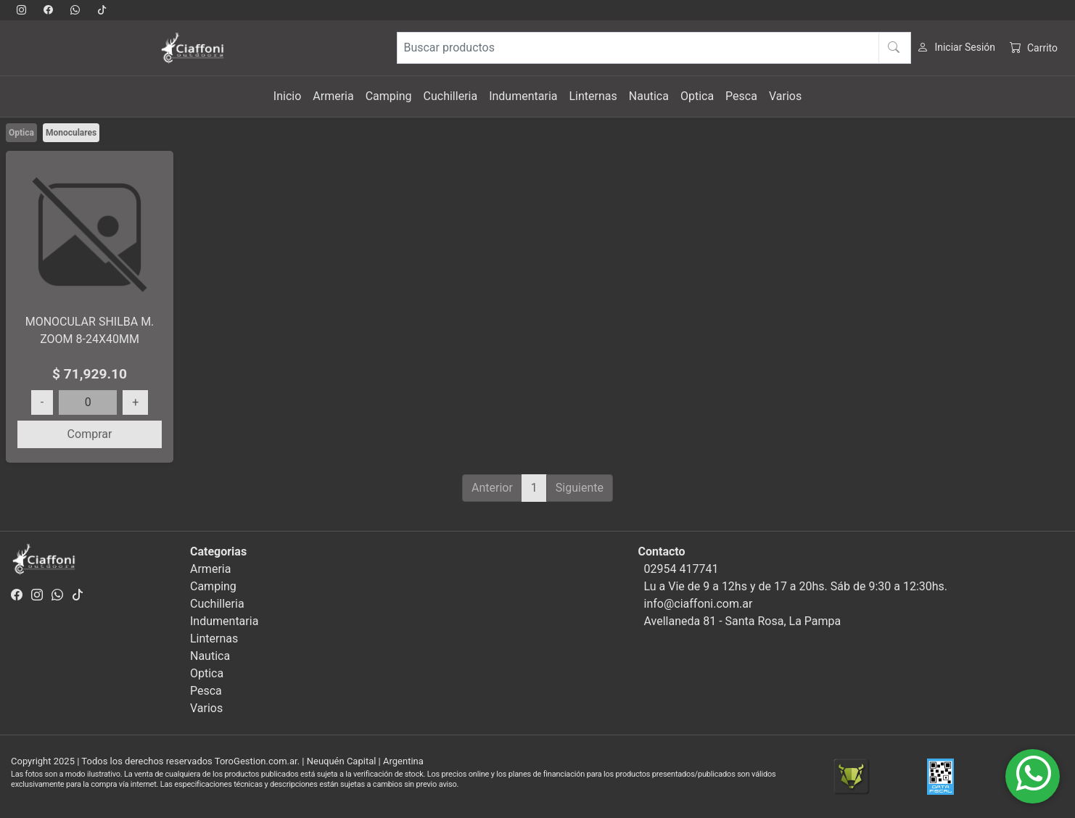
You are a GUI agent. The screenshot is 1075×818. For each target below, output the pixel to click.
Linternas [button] (593, 96)
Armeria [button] (333, 96)
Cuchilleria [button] (451, 96)
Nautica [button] (649, 96)
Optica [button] (697, 96)
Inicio (287, 96)
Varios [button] (785, 96)
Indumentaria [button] (523, 96)
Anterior (492, 488)
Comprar (89, 434)
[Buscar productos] (654, 48)
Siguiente (580, 488)
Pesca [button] (741, 96)
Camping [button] (389, 96)
